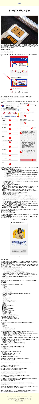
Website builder (22, 401)
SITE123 (18, 401)
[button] (1, 3)
